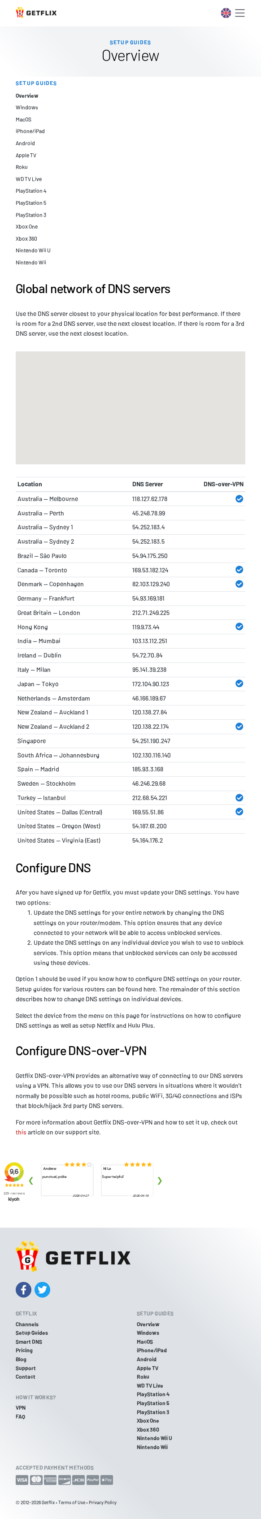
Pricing (24, 1350)
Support (26, 1368)
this (21, 1132)
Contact (25, 1376)
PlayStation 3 (31, 215)
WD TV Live (29, 179)
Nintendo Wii (31, 262)
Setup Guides (32, 1332)
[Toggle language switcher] (226, 13)
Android (25, 143)
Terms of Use (71, 1502)
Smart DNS (29, 1341)
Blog (21, 1359)
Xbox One (27, 226)
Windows (27, 107)
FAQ (20, 1416)
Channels (27, 1324)
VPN (21, 1407)
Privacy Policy (103, 1502)
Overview (27, 95)
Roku (22, 167)
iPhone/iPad (30, 131)
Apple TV (26, 155)
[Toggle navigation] (240, 13)
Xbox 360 (26, 238)
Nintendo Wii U (33, 250)
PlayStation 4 (31, 190)
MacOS (23, 119)
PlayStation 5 (31, 202)
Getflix (48, 1502)
